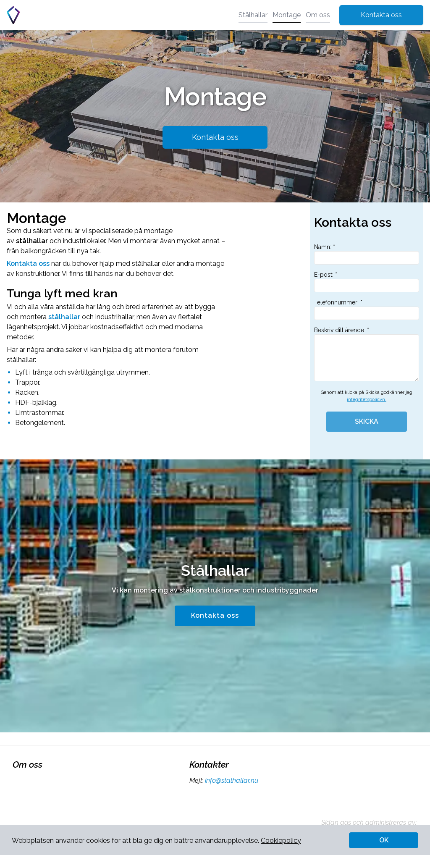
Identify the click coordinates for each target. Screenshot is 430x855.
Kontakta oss (381, 15)
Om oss (318, 15)
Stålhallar (253, 15)
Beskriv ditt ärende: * (366, 354)
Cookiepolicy (281, 841)
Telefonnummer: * (366, 309)
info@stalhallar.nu (230, 780)
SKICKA (366, 421)
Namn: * (366, 254)
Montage (287, 15)
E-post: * (366, 281)
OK (383, 840)
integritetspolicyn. (366, 399)
